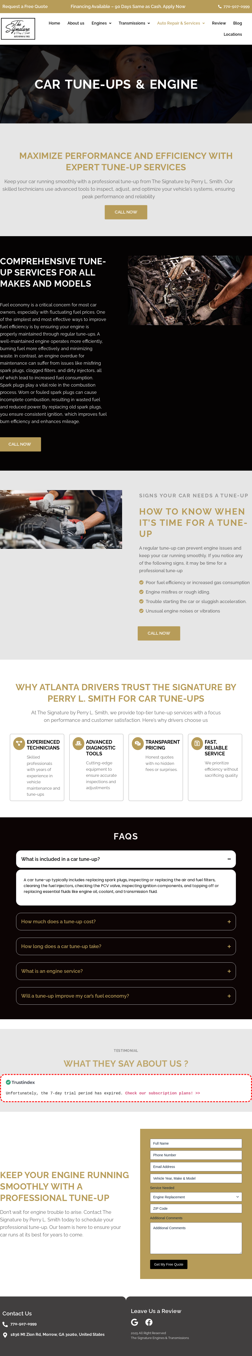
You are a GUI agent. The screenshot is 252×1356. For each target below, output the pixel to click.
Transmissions (134, 23)
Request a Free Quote (25, 6)
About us (76, 23)
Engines (101, 23)
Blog (237, 23)
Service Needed (162, 1188)
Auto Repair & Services (181, 23)
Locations (233, 34)
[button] (101, 23)
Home (54, 23)
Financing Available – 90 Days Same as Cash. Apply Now (128, 6)
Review (219, 23)
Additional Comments (166, 1218)
